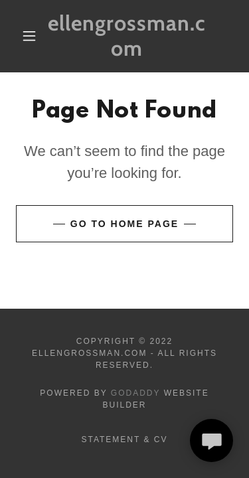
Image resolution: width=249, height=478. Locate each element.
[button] (29, 36)
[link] (126, 36)
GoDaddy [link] (136, 393)
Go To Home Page (124, 223)
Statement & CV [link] (124, 439)
